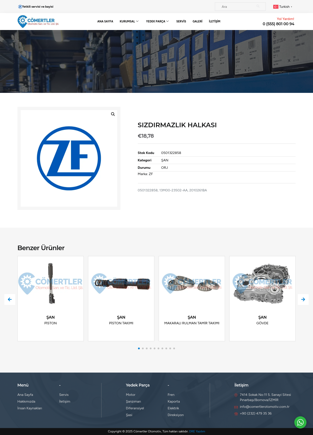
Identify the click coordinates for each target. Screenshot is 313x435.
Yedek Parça (157, 21)
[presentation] (9, 299)
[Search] (258, 6)
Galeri (198, 21)
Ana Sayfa (105, 21)
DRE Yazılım (197, 431)
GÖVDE (262, 323)
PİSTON (50, 323)
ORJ (174, 168)
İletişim (215, 21)
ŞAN (174, 160)
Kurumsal (129, 21)
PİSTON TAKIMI (121, 323)
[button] (107, 114)
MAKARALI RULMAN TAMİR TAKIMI (192, 323)
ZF (161, 174)
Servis (181, 21)
